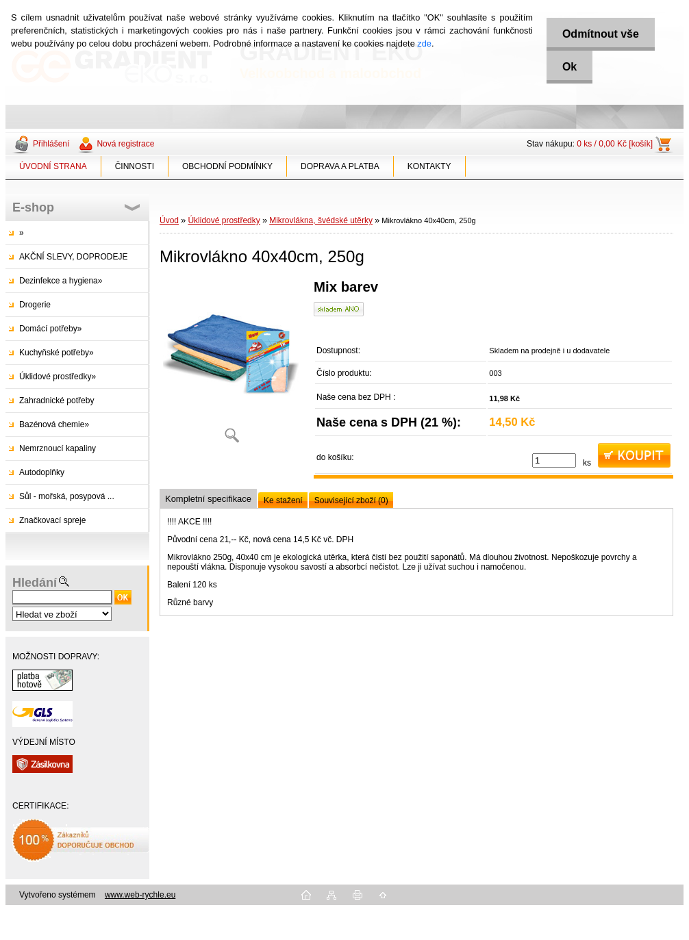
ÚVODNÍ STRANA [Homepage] (53, 166)
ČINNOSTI (134, 166)
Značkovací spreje (52, 520)
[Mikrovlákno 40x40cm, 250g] (231, 366)
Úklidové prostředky (224, 220)
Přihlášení (51, 144)
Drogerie (35, 304)
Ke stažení (283, 500)
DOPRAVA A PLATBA (340, 166)
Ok (567, 67)
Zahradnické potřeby (56, 400)
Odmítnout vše (598, 34)
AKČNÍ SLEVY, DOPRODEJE (73, 257)
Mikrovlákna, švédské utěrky (321, 220)
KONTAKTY (429, 166)
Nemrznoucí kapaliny (57, 448)
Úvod (169, 220)
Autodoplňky (41, 472)
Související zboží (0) (351, 500)
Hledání (34, 582)
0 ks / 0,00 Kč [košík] (615, 144)
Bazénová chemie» (54, 424)
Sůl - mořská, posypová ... (66, 496)
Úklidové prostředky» (57, 376)
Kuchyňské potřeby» (56, 352)
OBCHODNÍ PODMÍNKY (227, 166)
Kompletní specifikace (208, 499)
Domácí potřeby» (50, 328)
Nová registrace (125, 144)
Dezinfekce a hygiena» (60, 280)
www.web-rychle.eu (140, 895)
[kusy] (554, 460)
